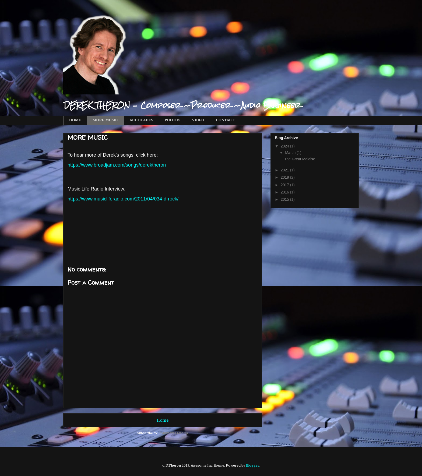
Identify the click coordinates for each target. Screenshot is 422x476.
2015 (285, 199)
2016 (285, 192)
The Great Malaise (299, 159)
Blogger (252, 465)
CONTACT (225, 120)
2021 (285, 170)
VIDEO (198, 120)
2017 (285, 185)
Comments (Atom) (173, 433)
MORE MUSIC (105, 120)
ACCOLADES (141, 120)
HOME (75, 120)
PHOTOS (172, 120)
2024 (285, 146)
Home (162, 420)
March (291, 152)
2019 (285, 177)
